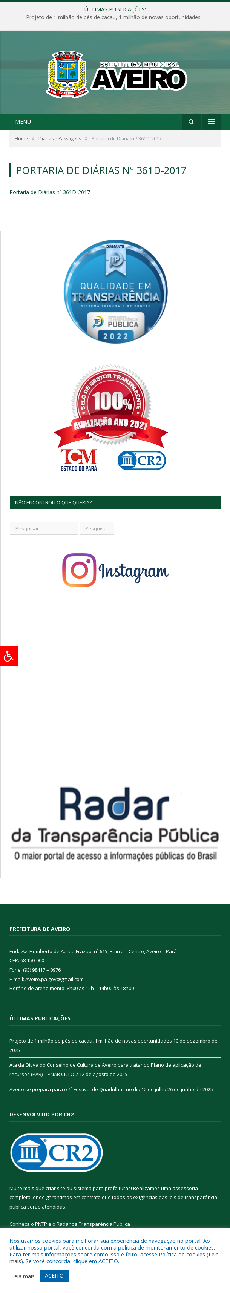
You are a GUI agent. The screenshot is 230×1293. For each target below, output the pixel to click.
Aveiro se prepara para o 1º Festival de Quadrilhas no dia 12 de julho (87, 1089)
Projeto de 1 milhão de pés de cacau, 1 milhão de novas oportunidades (113, 17)
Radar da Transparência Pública (93, 1224)
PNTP (41, 1224)
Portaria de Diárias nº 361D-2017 (49, 192)
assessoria (185, 1188)
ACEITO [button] (54, 1275)
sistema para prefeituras (102, 1188)
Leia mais (23, 1276)
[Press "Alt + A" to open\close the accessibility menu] (9, 656)
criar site (55, 1188)
